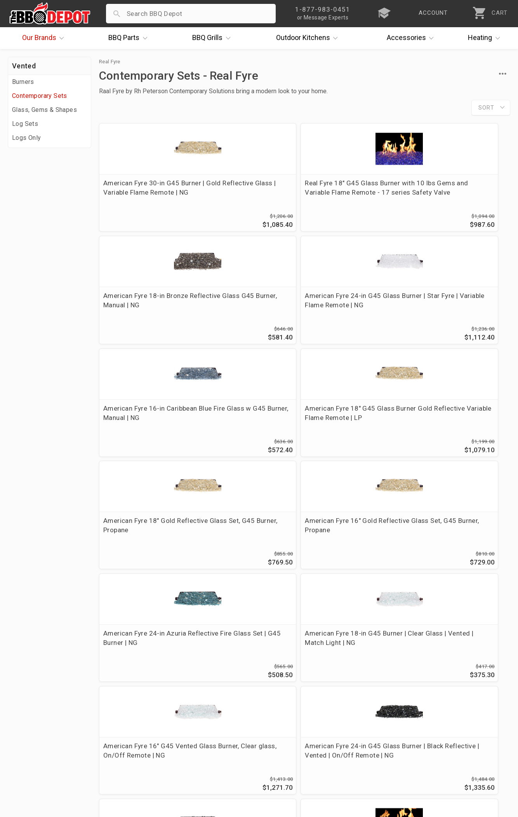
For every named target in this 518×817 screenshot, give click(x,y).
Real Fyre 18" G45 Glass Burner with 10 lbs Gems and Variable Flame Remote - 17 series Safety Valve (252, 197)
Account (189, 683)
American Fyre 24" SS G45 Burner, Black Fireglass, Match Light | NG (143, 546)
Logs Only (26, 137)
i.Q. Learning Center (40, 694)
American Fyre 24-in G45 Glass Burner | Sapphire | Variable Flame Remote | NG (355, 546)
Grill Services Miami (206, 717)
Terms (186, 750)
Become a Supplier (38, 728)
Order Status (196, 672)
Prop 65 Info (195, 728)
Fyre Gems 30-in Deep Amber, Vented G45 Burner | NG (250, 546)
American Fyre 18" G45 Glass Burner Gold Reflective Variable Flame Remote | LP (252, 311)
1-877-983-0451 (371, 696)
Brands (45, 38)
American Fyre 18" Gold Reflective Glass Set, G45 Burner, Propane (352, 311)
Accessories (412, 38)
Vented (24, 66)
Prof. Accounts (33, 739)
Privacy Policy (197, 739)
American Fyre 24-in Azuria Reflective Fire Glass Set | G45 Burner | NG (144, 427)
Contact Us (27, 750)
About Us (24, 672)
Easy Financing (33, 717)
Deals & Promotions (40, 705)
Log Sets (25, 123)
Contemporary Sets (39, 95)
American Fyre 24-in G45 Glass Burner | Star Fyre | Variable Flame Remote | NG (459, 192)
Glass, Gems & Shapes (44, 109)
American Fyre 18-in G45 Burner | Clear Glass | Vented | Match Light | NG (252, 427)
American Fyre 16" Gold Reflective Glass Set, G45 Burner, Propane (456, 311)
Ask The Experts (477, 615)
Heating (486, 38)
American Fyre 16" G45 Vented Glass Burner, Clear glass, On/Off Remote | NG (354, 427)
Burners (23, 81)
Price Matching (33, 683)
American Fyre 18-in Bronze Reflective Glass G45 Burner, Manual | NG (356, 192)
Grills (213, 38)
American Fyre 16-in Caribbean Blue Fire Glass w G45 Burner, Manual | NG (145, 311)
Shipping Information (208, 705)
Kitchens (309, 38)
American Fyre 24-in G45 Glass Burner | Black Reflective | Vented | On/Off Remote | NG (459, 432)
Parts (129, 38)
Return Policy (196, 694)
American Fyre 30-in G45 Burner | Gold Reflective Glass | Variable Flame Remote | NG (141, 197)
